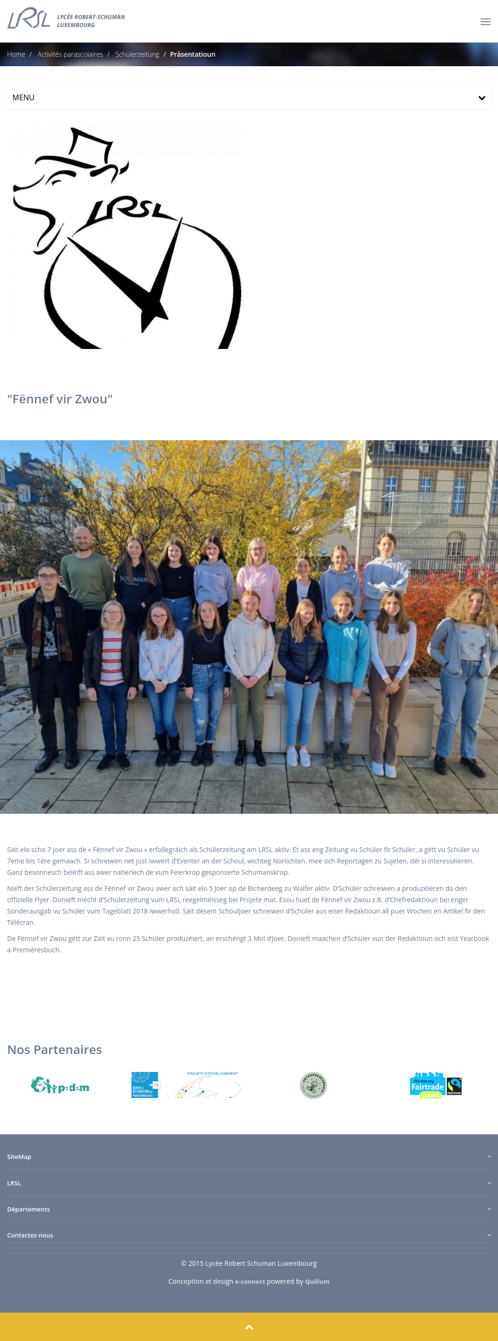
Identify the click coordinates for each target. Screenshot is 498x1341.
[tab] (249, 97)
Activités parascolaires (69, 54)
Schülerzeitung (136, 54)
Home (16, 54)
